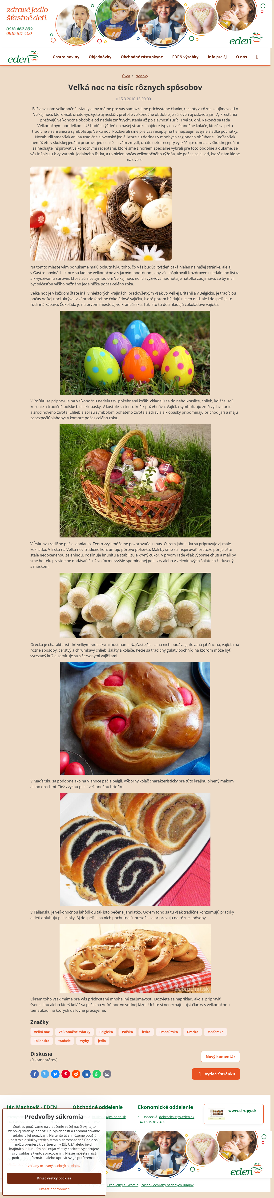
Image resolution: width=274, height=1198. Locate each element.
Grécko (192, 1032)
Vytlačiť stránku (216, 1074)
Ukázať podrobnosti (54, 1189)
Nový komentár (220, 1056)
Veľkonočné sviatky (74, 1032)
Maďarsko (215, 1032)
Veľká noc (42, 1032)
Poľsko (127, 1032)
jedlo (102, 1041)
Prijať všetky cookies (54, 1178)
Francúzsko (168, 1032)
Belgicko (106, 1032)
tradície (64, 1041)
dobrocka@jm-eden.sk (176, 1117)
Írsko (146, 1032)
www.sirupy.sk (242, 1110)
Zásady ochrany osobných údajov (167, 1185)
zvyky (84, 1041)
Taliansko (41, 1041)
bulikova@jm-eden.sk (109, 1117)
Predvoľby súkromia (122, 1185)
